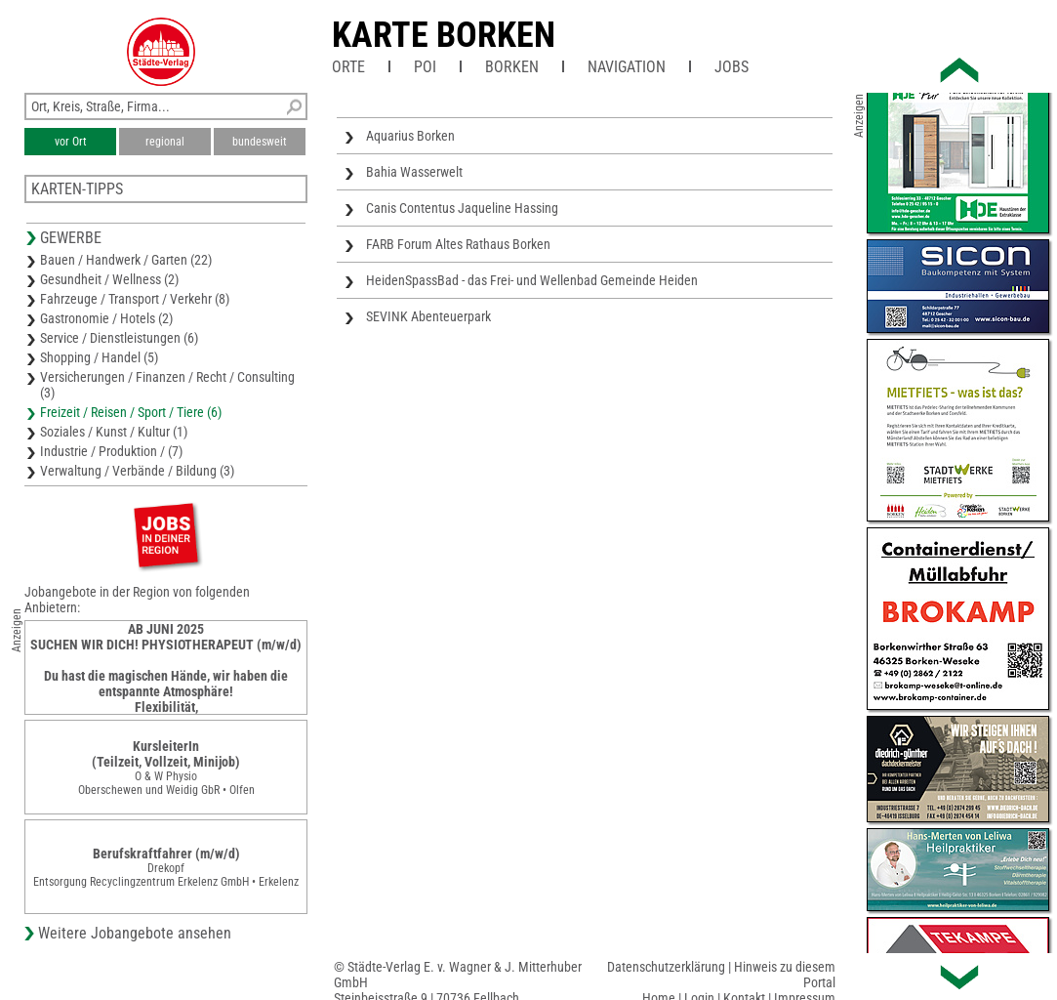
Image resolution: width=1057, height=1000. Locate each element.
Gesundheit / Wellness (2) (109, 279)
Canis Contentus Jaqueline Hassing (462, 208)
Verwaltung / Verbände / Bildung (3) (137, 471)
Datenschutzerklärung (666, 967)
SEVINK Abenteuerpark (428, 316)
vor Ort (71, 141)
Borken (512, 67)
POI (425, 67)
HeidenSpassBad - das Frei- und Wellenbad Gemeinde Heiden (532, 280)
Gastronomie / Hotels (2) (106, 318)
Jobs (731, 67)
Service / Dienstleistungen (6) (119, 338)
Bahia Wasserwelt (414, 172)
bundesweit (259, 141)
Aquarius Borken (410, 136)
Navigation (627, 67)
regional (164, 141)
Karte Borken (443, 35)
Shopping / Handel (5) (99, 357)
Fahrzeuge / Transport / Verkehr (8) (134, 299)
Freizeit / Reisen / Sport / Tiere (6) (131, 412)
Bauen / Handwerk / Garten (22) (126, 260)
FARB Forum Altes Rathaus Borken (458, 244)
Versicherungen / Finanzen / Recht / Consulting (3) (167, 384)
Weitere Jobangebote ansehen (134, 933)
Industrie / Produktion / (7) (111, 451)
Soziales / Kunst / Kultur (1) (113, 431)
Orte (348, 67)
